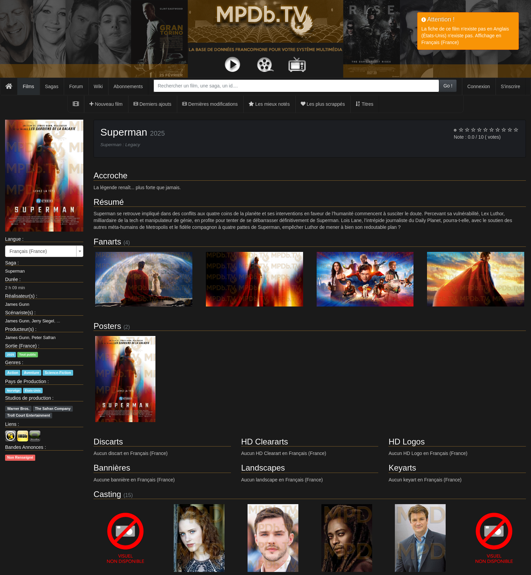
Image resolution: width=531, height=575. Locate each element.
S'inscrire (510, 86)
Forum (76, 86)
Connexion (478, 86)
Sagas (52, 86)
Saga (10, 262)
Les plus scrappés (323, 104)
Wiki (98, 86)
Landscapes (263, 467)
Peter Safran (43, 337)
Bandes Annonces (24, 447)
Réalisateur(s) (20, 296)
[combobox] (296, 85)
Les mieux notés (269, 104)
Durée (11, 279)
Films (28, 86)
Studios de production (28, 398)
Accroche (110, 175)
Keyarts (402, 467)
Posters (107, 326)
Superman (15, 271)
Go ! (447, 85)
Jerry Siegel (42, 321)
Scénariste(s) (19, 312)
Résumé (108, 201)
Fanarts (107, 241)
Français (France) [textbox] (28, 251)
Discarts (108, 441)
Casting (107, 494)
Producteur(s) (19, 329)
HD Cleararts (264, 441)
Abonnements (128, 86)
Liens (10, 424)
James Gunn (17, 304)
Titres (364, 104)
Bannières (111, 467)
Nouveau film (106, 104)
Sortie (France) (21, 346)
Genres (13, 362)
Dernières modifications (210, 104)
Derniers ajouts (152, 104)
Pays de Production (25, 381)
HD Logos (406, 441)
